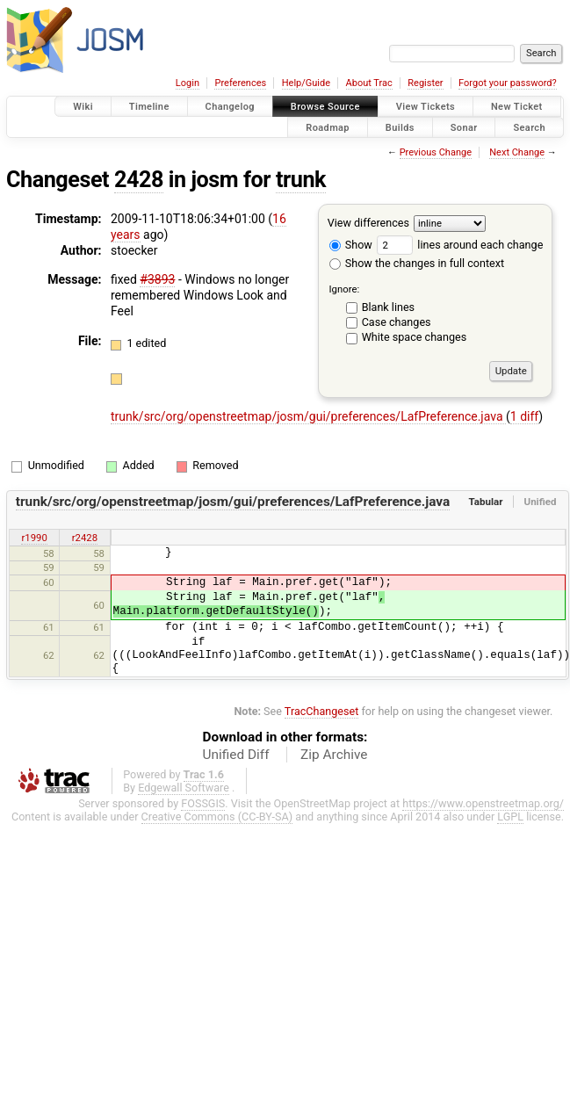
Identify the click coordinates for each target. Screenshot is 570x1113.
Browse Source (325, 106)
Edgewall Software (183, 787)
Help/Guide (306, 83)
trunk (301, 179)
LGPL (510, 816)
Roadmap (328, 127)
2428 (138, 179)
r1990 (34, 537)
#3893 (157, 279)
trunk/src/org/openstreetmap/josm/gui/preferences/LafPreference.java (308, 416)
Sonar (464, 127)
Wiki (83, 106)
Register (425, 83)
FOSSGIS (203, 803)
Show (350, 244)
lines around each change (460, 244)
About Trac (369, 83)
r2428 (84, 537)
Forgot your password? (507, 83)
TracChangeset (322, 711)
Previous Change (436, 152)
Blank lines (388, 307)
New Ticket (517, 106)
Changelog (230, 106)
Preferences (240, 83)
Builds (400, 127)
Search (529, 127)
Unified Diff (236, 754)
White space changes (414, 336)
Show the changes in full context (416, 263)
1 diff (524, 416)
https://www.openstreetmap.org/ (483, 803)
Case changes (396, 322)
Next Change (517, 152)
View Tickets (425, 106)
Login (187, 83)
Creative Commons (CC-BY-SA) (217, 816)
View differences (368, 222)
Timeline (149, 106)
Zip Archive (333, 754)
